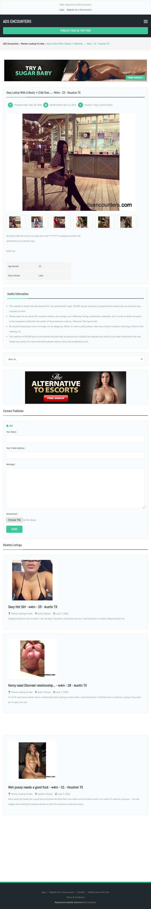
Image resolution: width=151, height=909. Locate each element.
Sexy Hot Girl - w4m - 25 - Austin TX (32, 606)
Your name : (11, 432)
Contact (81, 892)
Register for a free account (79, 9)
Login (61, 9)
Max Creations (89, 902)
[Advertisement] (75, 844)
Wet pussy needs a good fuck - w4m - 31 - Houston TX (45, 787)
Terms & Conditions (75, 897)
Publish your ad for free (75, 30)
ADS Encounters (17, 21)
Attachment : (12, 514)
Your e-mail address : (15, 448)
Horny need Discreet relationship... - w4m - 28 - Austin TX (47, 685)
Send (14, 529)
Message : (11, 464)
